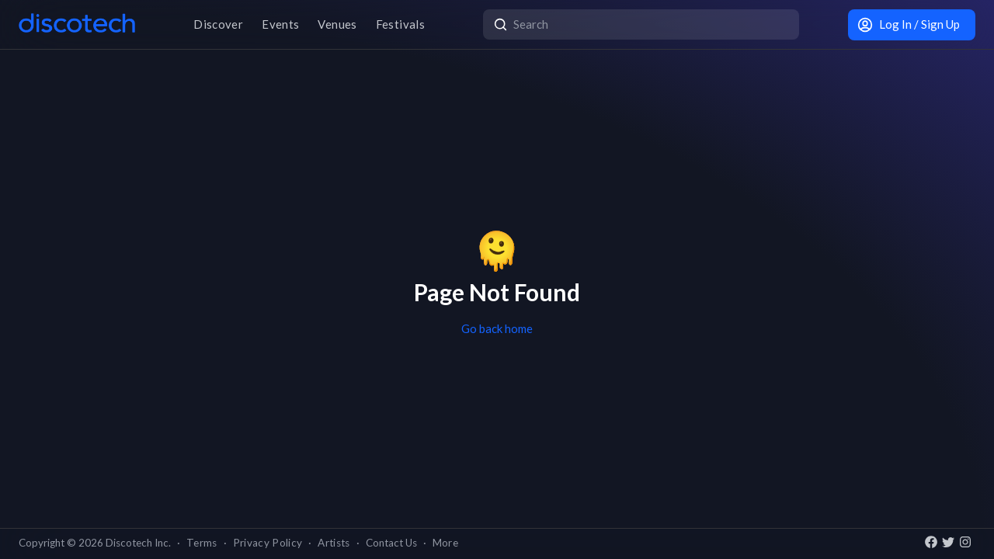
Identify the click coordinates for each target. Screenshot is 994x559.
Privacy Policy (268, 542)
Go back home (497, 328)
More (445, 542)
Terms (201, 542)
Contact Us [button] (391, 542)
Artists (333, 542)
